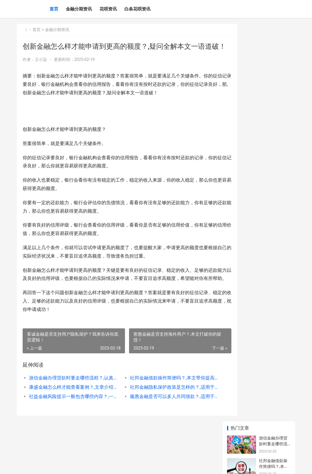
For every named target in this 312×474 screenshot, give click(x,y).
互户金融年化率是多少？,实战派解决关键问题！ (273, 247)
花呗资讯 (108, 9)
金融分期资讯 (79, 9)
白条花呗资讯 (137, 9)
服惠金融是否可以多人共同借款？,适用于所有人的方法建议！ (161, 414)
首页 (54, 9)
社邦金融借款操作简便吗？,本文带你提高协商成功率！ (161, 396)
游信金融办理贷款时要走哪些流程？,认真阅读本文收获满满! (70, 396)
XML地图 (121, 465)
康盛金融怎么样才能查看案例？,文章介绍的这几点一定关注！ (70, 405)
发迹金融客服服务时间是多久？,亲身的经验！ (273, 334)
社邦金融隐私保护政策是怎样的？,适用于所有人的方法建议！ (161, 405)
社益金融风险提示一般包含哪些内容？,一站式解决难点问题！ (70, 414)
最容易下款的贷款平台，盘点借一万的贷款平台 (273, 201)
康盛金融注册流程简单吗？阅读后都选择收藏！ (273, 292)
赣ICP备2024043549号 (95, 465)
